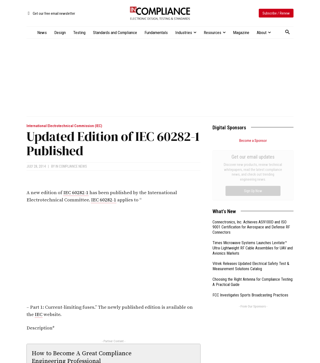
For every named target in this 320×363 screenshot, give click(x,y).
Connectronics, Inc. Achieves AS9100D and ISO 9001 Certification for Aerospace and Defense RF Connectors (251, 171)
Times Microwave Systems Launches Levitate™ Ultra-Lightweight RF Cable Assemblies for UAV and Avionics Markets (252, 191)
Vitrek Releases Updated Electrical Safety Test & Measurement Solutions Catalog (250, 210)
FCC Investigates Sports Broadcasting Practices (250, 238)
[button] (288, 32)
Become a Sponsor (253, 140)
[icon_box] (50, 13)
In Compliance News (71, 166)
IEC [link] (38, 314)
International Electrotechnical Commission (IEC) (64, 126)
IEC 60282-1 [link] (75, 193)
